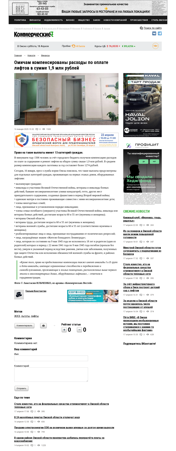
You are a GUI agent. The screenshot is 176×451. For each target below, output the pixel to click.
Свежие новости (136, 212)
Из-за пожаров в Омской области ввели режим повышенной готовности (142, 235)
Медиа (34, 28)
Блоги (87, 28)
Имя (16, 355)
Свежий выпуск (21, 28)
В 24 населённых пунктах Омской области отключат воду (47, 418)
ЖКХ (17, 317)
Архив (95, 28)
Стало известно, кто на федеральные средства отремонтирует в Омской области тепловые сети (137, 270)
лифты (35, 317)
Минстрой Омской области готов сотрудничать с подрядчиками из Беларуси (142, 252)
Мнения (68, 28)
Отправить (22, 389)
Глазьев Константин (35, 292)
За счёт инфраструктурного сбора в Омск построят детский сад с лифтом (141, 288)
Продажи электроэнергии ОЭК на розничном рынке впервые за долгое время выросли (64, 428)
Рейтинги (78, 28)
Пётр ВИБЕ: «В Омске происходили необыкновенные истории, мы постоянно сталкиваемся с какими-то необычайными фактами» (141, 325)
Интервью (57, 28)
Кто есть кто (45, 28)
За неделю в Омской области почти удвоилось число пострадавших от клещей (140, 305)
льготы (25, 317)
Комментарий (21, 367)
